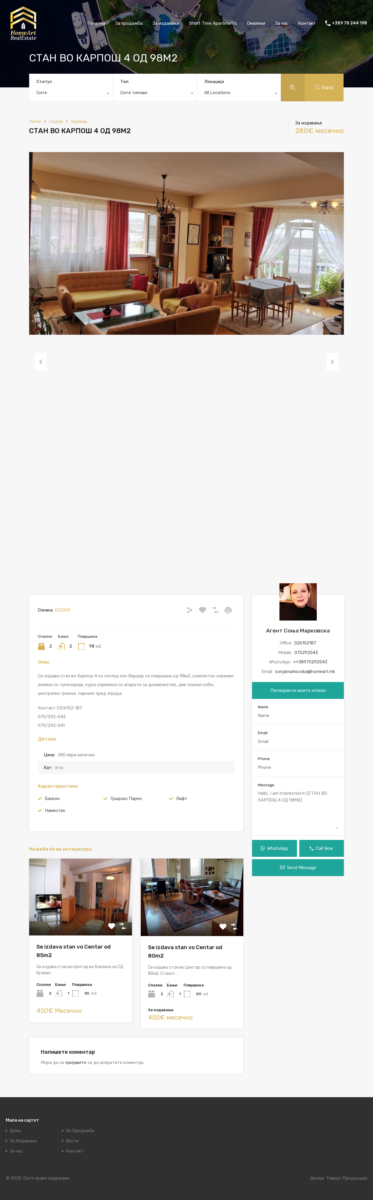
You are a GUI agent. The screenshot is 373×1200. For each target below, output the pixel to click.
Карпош (79, 121)
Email (263, 733)
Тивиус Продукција (346, 1178)
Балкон (52, 798)
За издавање (165, 23)
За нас (281, 23)
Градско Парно (126, 798)
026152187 (305, 643)
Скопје (56, 121)
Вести (72, 1141)
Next (332, 362)
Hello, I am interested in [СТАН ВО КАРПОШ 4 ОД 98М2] (298, 809)
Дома (15, 1131)
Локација (214, 81)
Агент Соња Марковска (298, 630)
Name (263, 707)
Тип (124, 81)
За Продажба (80, 1131)
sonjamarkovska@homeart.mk (305, 671)
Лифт (181, 798)
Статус (44, 81)
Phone (264, 759)
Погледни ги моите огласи (298, 690)
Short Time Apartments (213, 23)
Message (266, 785)
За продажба (128, 23)
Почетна (96, 23)
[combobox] (71, 94)
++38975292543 (310, 662)
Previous (41, 362)
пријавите (75, 1062)
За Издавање (23, 1141)
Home (35, 121)
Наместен (55, 810)
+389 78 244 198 (349, 23)
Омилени (256, 23)
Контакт (307, 23)
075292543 (306, 652)
